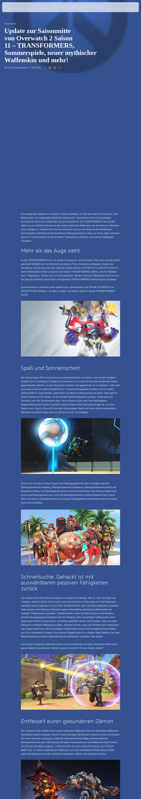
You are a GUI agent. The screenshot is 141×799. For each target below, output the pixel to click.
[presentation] (10, 7)
